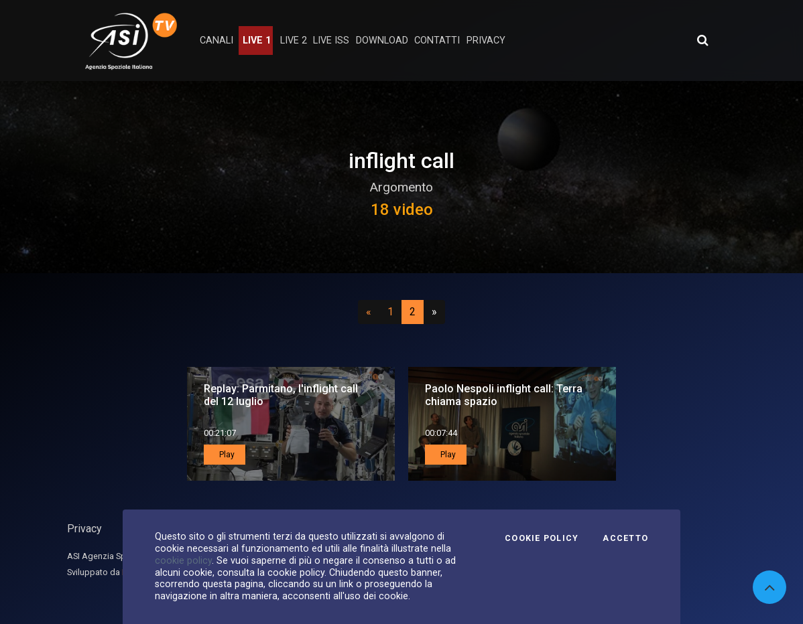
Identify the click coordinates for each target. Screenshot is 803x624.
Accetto (625, 538)
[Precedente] (368, 312)
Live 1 (257, 40)
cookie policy (183, 560)
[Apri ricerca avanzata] (702, 40)
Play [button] (226, 454)
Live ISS (331, 40)
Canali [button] (216, 40)
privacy (486, 40)
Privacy (84, 528)
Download (382, 40)
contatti (437, 40)
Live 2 (293, 40)
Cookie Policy (541, 538)
